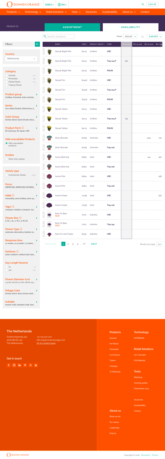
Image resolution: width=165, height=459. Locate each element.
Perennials (114, 349)
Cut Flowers (115, 355)
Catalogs (113, 366)
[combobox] (21, 58)
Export (155, 36)
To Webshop (115, 372)
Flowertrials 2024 (141, 388)
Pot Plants (114, 344)
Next (94, 244)
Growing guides (141, 383)
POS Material (139, 360)
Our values (114, 422)
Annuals (113, 338)
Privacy (155, 455)
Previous (50, 244)
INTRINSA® (139, 338)
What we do (115, 416)
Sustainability (140, 405)
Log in (152, 4)
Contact (137, 411)
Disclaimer (145, 455)
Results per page (147, 244)
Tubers (113, 360)
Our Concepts (140, 355)
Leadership (114, 428)
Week (119, 36)
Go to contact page (46, 343)
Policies (113, 433)
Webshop (138, 377)
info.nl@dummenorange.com (51, 340)
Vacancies (138, 400)
